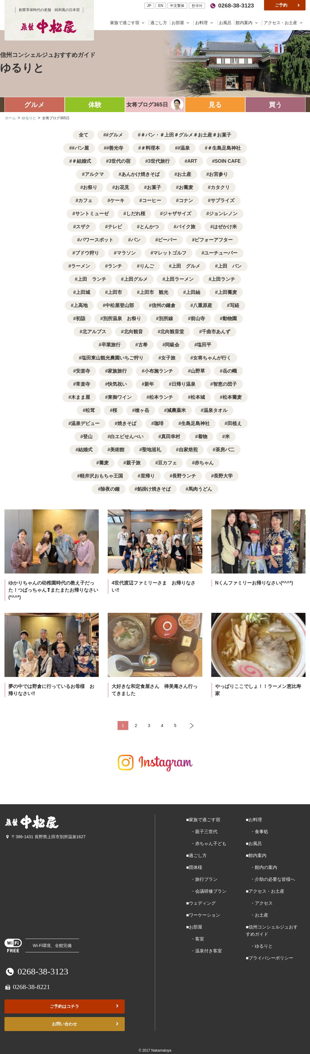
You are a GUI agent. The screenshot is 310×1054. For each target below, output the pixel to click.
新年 (149, 384)
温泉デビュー (85, 423)
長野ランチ (184, 475)
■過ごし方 (196, 855)
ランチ (115, 266)
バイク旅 (185, 226)
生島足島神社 (195, 423)
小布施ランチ (158, 370)
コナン (186, 200)
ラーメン (80, 266)
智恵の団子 (225, 384)
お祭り (90, 187)
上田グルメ (136, 279)
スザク (83, 226)
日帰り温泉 (183, 384)
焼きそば (126, 423)
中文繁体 (177, 6)
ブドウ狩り (87, 252)
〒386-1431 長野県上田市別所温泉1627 (45, 836)
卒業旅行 (111, 344)
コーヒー (151, 200)
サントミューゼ (92, 213)
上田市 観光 (154, 292)
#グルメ (114, 134)
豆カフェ (167, 462)
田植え (234, 423)
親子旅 (133, 462)
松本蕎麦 (232, 397)
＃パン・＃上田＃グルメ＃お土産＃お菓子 (186, 134)
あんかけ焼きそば (140, 174)
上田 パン (230, 266)
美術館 (117, 449)
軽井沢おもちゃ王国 (101, 475)
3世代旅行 (159, 161)
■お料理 (254, 819)
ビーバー (167, 239)
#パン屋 (80, 148)
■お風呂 (254, 843)
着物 (202, 436)
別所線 (166, 318)
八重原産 (202, 305)
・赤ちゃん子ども (206, 843)
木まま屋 (80, 397)
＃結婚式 (81, 161)
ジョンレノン (223, 213)
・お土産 (257, 914)
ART (192, 161)
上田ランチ (223, 279)
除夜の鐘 (110, 489)
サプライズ (223, 200)
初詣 (80, 318)
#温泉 (184, 148)
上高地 (80, 305)
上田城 (83, 292)
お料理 (205, 23)
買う (275, 104)
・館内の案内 (261, 867)
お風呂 (226, 23)
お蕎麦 (186, 187)
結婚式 (85, 449)
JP (149, 6)
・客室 (195, 938)
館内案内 (248, 23)
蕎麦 (104, 462)
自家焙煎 (188, 449)
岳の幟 (230, 370)
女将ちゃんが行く (212, 357)
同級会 (172, 344)
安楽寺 (83, 370)
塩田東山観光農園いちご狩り (112, 357)
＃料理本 (150, 148)
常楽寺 (83, 384)
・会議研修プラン (206, 891)
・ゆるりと (259, 945)
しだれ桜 (135, 213)
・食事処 (257, 831)
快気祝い (117, 384)
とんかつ (149, 226)
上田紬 (193, 292)
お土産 (184, 174)
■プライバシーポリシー (269, 957)
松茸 (90, 410)
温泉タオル (215, 410)
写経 (234, 305)
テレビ (115, 226)
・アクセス (259, 903)
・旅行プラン (202, 879)
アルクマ (94, 174)
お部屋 (182, 23)
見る (215, 104)
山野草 (198, 370)
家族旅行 (117, 370)
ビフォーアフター (214, 239)
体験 (94, 104)
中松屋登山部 (119, 305)
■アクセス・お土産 (265, 891)
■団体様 (194, 867)
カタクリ (220, 187)
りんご (147, 266)
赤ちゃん (204, 462)
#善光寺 (115, 148)
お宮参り (218, 174)
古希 (143, 344)
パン (136, 239)
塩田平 (204, 344)
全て (83, 134)
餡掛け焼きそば (154, 489)
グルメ (34, 104)
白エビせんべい (127, 436)
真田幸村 (170, 436)
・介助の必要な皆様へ (270, 879)
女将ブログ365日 (147, 105)
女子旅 (168, 357)
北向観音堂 (172, 331)
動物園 (230, 318)
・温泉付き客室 (204, 950)
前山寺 (198, 318)
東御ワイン (120, 397)
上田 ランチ (92, 279)
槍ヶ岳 (142, 410)
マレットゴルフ (169, 252)
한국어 (197, 6)
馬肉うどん (200, 489)
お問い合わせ (86, 1024)
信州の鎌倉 (163, 305)
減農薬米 (176, 410)
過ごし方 (159, 23)
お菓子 (154, 187)
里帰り (148, 475)
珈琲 (159, 423)
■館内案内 (256, 855)
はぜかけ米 (225, 226)
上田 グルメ (186, 266)
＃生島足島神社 (224, 148)
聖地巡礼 (151, 449)
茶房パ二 (225, 449)
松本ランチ (161, 397)
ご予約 (288, 5)
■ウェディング (201, 903)
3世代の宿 (119, 161)
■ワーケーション (203, 914)
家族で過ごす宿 (128, 23)
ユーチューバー (220, 252)
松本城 (198, 397)
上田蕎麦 (227, 292)
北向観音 (133, 331)
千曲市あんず (216, 331)
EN (160, 6)
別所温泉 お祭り (122, 318)
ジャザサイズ (177, 213)
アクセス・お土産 (284, 23)
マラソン (126, 252)
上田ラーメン (179, 279)
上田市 (115, 292)
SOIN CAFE (228, 161)
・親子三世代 (202, 831)
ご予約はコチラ (85, 1006)
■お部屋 (194, 926)
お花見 (122, 187)
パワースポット (96, 239)
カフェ (85, 200)
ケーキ (117, 200)
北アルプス (94, 331)
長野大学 (223, 475)
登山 (87, 436)
